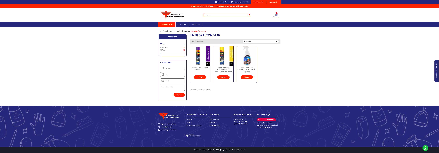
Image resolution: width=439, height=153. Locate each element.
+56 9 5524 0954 (222, 2)
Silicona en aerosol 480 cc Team (200, 69)
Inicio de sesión (214, 119)
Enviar (179, 95)
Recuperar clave (215, 125)
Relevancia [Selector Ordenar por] (261, 41)
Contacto (189, 122)
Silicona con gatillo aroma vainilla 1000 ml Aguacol (247, 70)
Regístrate (213, 122)
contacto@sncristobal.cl (241, 2)
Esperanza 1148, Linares (168, 124)
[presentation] (167, 95)
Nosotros (189, 119)
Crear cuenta (273, 2)
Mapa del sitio (226, 150)
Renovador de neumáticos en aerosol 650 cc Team (223, 70)
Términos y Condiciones (193, 125)
